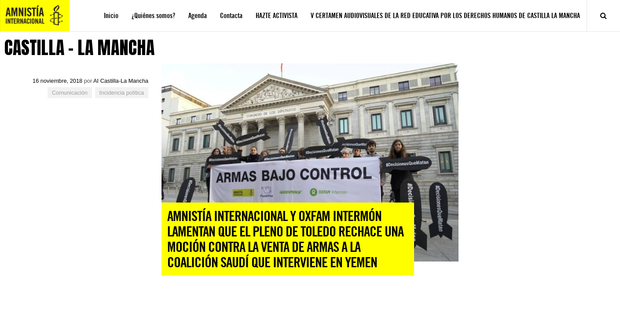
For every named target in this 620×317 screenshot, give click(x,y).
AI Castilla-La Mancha (120, 80)
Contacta (231, 15)
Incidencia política (121, 92)
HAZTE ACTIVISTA (276, 15)
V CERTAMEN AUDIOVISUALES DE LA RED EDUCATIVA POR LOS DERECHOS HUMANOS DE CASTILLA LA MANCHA (445, 15)
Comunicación (70, 92)
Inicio (111, 15)
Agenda (197, 15)
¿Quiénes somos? (153, 15)
